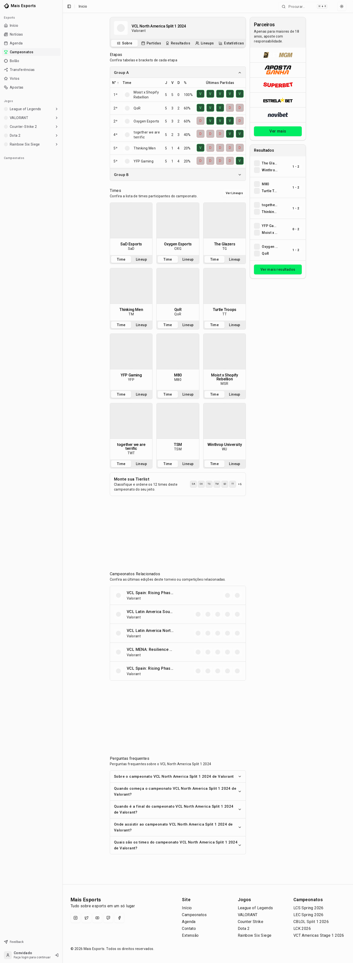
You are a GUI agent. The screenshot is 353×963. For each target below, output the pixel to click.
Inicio (83, 6)
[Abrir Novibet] (278, 114)
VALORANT (248, 914)
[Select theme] (341, 6)
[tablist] (178, 43)
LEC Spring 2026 (308, 914)
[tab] (124, 43)
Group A (178, 72)
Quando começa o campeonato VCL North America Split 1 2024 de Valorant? (178, 791)
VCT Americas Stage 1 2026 (318, 935)
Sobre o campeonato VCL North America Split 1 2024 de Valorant (178, 776)
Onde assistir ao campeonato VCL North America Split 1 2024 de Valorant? (178, 827)
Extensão (190, 935)
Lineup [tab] (141, 259)
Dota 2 (244, 928)
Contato (189, 928)
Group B (178, 175)
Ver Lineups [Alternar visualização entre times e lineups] (234, 193)
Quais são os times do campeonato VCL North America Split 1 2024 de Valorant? (178, 845)
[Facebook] (119, 918)
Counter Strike (251, 921)
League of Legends (255, 908)
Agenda (188, 921)
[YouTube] (97, 918)
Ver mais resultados (278, 269)
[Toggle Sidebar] (62, 481)
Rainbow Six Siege (255, 935)
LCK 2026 (302, 928)
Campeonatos (194, 914)
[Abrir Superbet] (278, 84)
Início (187, 908)
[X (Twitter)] (86, 918)
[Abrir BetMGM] (278, 55)
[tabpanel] (131, 229)
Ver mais (277, 131)
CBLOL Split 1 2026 (311, 921)
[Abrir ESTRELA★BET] (278, 99)
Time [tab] (121, 259)
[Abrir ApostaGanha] (278, 69)
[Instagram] (75, 918)
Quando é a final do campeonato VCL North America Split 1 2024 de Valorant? (178, 809)
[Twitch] (108, 918)
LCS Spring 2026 (308, 908)
